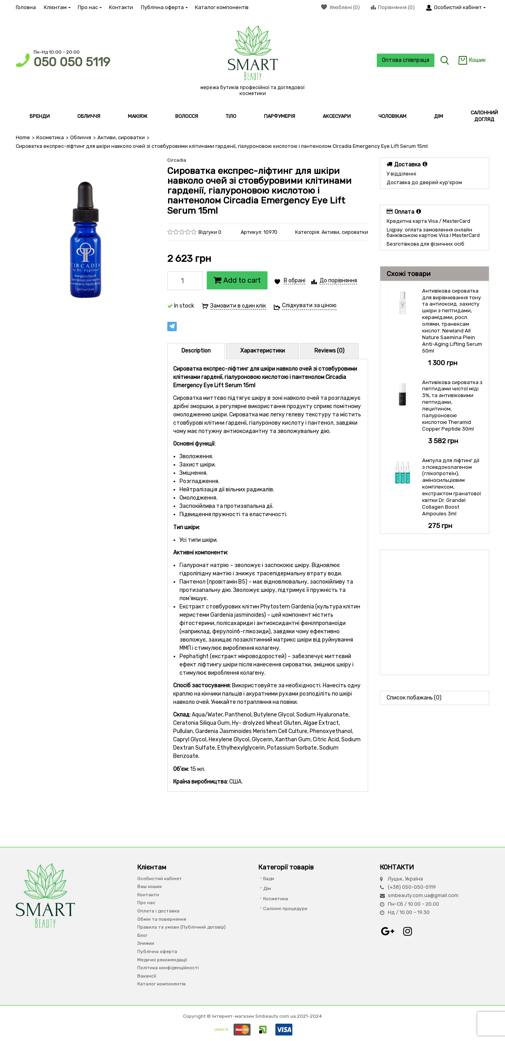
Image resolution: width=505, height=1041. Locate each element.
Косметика (50, 137)
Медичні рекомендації (162, 959)
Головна (26, 7)
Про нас (89, 7)
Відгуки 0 (209, 232)
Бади (268, 878)
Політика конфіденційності (168, 967)
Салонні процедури (285, 908)
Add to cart (237, 280)
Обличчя (80, 137)
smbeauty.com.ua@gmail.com (423, 895)
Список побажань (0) (414, 697)
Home (23, 137)
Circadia (176, 160)
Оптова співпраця (404, 60)
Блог (142, 935)
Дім (267, 888)
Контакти (121, 7)
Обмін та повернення (161, 919)
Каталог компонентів (222, 7)
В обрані (294, 280)
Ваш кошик (149, 886)
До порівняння (338, 280)
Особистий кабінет (159, 878)
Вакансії (146, 976)
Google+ (388, 931)
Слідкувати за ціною (309, 305)
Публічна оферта (164, 7)
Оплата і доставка (158, 911)
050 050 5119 (72, 62)
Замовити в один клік (238, 305)
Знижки (145, 943)
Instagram (407, 931)
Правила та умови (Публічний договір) (181, 927)
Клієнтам (57, 7)
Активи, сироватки (120, 137)
